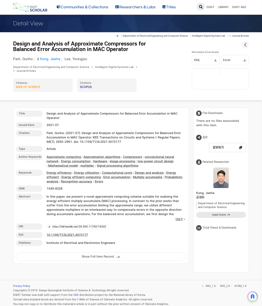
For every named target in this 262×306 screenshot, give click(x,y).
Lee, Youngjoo (76, 59)
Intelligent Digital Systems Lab (208, 36)
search (201, 7)
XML (197, 60)
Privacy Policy (21, 286)
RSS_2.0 (225, 286)
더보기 (179, 219)
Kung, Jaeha (50, 59)
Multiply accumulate (147, 177)
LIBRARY (223, 7)
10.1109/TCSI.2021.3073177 (67, 235)
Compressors (132, 157)
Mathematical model (63, 165)
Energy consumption (76, 161)
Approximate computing (64, 157)
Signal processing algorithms (117, 165)
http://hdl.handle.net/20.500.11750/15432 (79, 226)
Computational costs (117, 172)
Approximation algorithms (102, 157)
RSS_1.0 (211, 286)
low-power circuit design (156, 161)
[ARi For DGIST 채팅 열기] (252, 296)
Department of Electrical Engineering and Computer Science (155, 36)
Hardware (100, 161)
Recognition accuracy (76, 181)
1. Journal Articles (239, 36)
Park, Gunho (23, 59)
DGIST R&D (239, 7)
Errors (99, 181)
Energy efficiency (59, 172)
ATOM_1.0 (240, 286)
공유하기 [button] (218, 147)
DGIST (210, 7)
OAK (76, 295)
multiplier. (87, 165)
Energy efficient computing (81, 177)
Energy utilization (86, 172)
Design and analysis (149, 172)
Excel (226, 60)
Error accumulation (116, 177)
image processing (122, 161)
